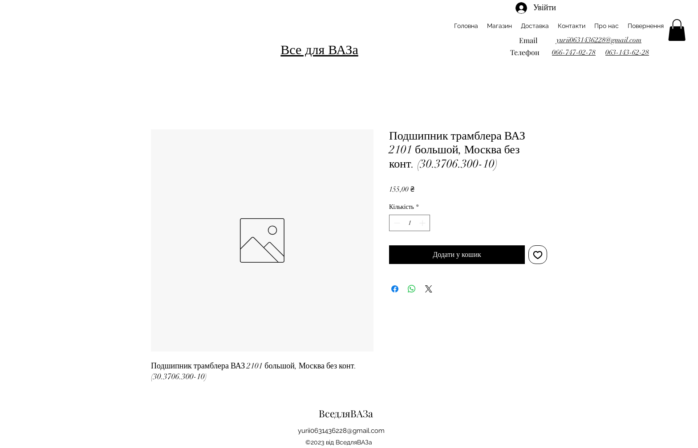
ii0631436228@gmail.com (346, 431)
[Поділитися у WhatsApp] (411, 289)
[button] (677, 30)
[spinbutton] (410, 223)
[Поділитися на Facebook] (395, 289)
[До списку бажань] (537, 254)
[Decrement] (396, 223)
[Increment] (423, 223)
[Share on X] (428, 289)
